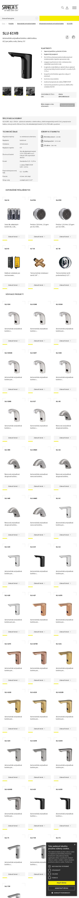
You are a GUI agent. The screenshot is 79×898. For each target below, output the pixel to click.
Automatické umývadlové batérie (26, 23)
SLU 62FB (59, 595)
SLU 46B (7, 498)
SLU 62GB (8, 692)
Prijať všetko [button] (61, 883)
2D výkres (47, 145)
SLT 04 (32, 249)
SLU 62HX (59, 741)
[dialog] (61, 869)
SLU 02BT (33, 353)
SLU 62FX (8, 644)
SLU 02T (33, 401)
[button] (61, 893)
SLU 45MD (33, 450)
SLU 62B (7, 595)
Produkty (11, 23)
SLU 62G (59, 644)
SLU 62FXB (34, 644)
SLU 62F (33, 595)
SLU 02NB (8, 401)
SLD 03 (7, 249)
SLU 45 (58, 401)
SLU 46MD (33, 498)
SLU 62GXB (59, 692)
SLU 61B (7, 547)
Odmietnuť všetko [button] (61, 888)
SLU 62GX (33, 692)
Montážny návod (49, 137)
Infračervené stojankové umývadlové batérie (51, 23)
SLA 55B (58, 200)
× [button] (74, 844)
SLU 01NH (59, 304)
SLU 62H (7, 741)
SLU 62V (33, 789)
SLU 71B (33, 838)
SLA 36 (7, 200)
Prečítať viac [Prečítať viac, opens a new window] (68, 862)
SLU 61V (33, 547)
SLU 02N (59, 353)
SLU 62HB (33, 741)
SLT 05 (58, 249)
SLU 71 (7, 838)
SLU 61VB (69, 23)
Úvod (3, 23)
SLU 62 (58, 547)
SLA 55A (33, 200)
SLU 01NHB (8, 353)
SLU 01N (7, 304)
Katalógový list (49, 141)
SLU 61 (58, 498)
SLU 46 (58, 450)
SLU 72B (7, 886)
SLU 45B (7, 450)
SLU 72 (58, 838)
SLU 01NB (33, 304)
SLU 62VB (59, 789)
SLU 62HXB (8, 789)
